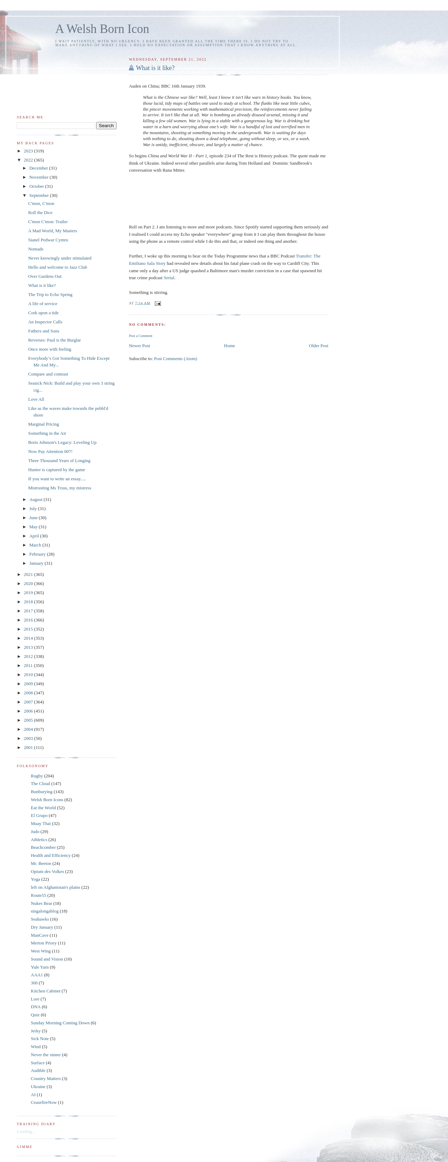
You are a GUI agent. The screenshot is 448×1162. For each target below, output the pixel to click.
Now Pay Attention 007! (50, 451)
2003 (29, 738)
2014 (29, 638)
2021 (29, 574)
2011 (29, 665)
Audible (38, 1070)
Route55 (38, 895)
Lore (35, 999)
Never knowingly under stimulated (59, 258)
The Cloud (40, 783)
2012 (29, 656)
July (33, 508)
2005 (29, 720)
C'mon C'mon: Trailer (48, 221)
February (38, 554)
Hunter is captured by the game (56, 469)
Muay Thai (41, 823)
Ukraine (38, 1086)
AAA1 (37, 974)
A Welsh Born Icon (102, 29)
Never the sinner (46, 1054)
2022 (29, 160)
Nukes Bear (41, 903)
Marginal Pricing (43, 424)
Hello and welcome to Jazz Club (57, 267)
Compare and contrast (48, 374)
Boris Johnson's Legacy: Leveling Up (62, 442)
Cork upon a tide (43, 312)
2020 (29, 583)
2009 (29, 683)
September (39, 195)
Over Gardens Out (44, 276)
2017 (29, 610)
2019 (29, 592)
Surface (38, 1062)
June (34, 517)
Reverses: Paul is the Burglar (54, 340)
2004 (29, 729)
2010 (29, 674)
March (35, 545)
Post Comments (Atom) (175, 358)
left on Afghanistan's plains (55, 887)
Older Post (318, 345)
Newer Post (139, 345)
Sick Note (40, 1038)
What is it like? (155, 67)
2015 (29, 629)
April (34, 535)
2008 (29, 692)
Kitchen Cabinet (46, 990)
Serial (169, 277)
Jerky (36, 1030)
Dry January (42, 927)
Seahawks (40, 919)
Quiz (35, 1014)
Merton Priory (44, 943)
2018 (29, 601)
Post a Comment (140, 336)
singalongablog (44, 911)
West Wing (41, 951)
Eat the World (43, 807)
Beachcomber (43, 847)
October (37, 186)
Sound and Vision (47, 959)
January (37, 563)
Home (229, 345)
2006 (29, 711)
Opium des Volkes (47, 871)
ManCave (40, 935)
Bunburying (41, 791)
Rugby (37, 775)
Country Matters (46, 1078)
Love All (36, 399)
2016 (29, 620)
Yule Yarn (40, 967)
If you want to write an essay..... (57, 478)
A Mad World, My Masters (52, 230)
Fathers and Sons (43, 331)
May (34, 526)
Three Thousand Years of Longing (59, 460)
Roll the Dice (40, 212)
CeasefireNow (44, 1102)
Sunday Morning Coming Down (60, 1022)
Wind (36, 1046)
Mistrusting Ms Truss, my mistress (59, 487)
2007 (29, 701)
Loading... (26, 1131)
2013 (29, 647)
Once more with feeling (49, 349)
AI (33, 1094)
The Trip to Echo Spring (50, 294)
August (36, 499)
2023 (29, 150)
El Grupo (39, 815)
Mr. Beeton (41, 863)
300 (34, 982)
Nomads (35, 249)
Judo (35, 831)
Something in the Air (47, 433)
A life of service (42, 303)
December (39, 168)
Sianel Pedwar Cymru (48, 239)
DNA (36, 1006)
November (39, 177)
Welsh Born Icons (47, 799)
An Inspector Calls (45, 321)
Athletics (39, 839)
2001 (29, 747)
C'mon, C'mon (41, 203)
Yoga (35, 879)
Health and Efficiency (51, 855)
